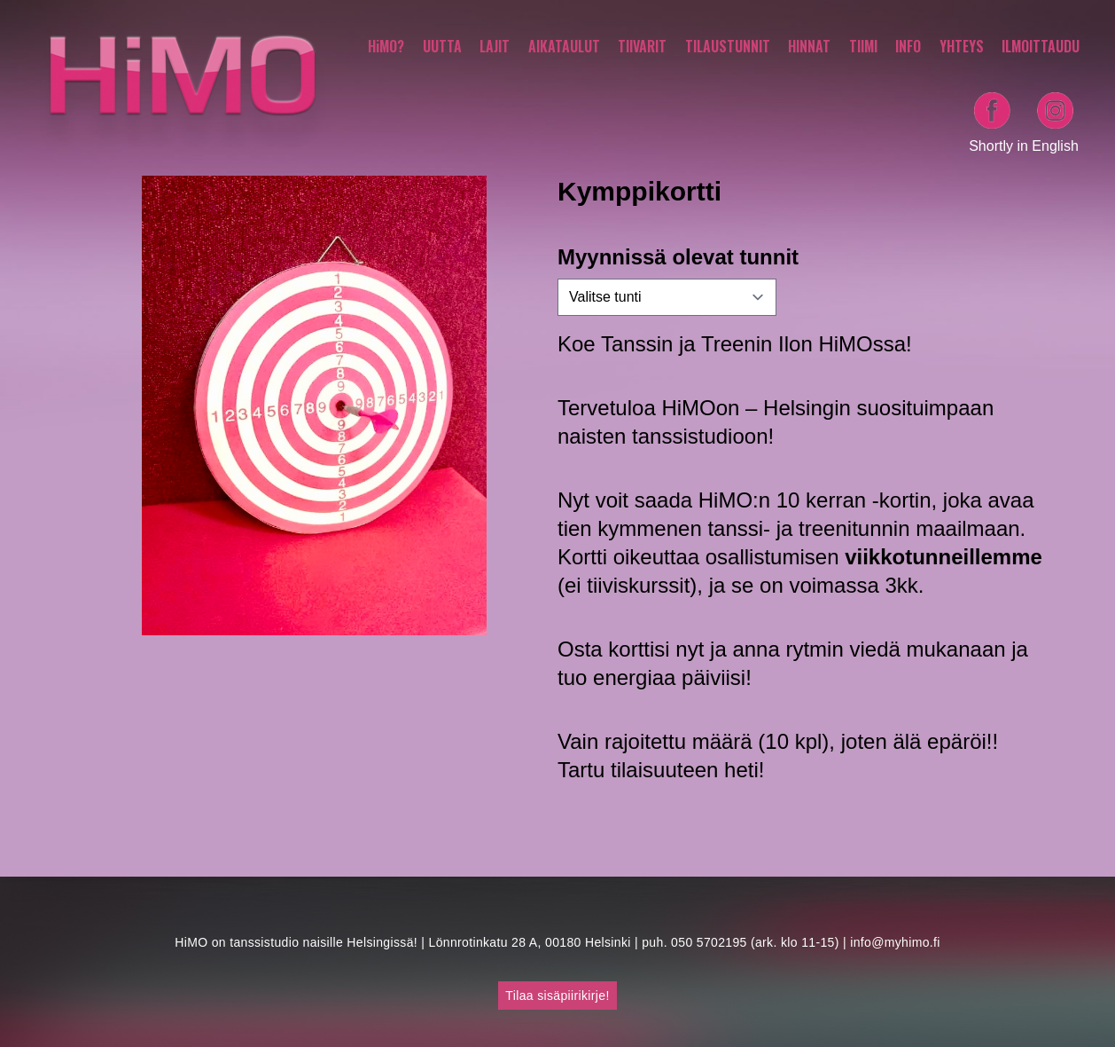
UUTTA (442, 46)
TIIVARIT (642, 46)
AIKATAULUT (564, 46)
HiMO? (386, 46)
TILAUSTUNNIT (727, 46)
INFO (908, 46)
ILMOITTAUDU (1041, 46)
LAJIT (495, 46)
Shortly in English (1024, 146)
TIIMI (863, 46)
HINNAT (809, 46)
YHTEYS (962, 46)
